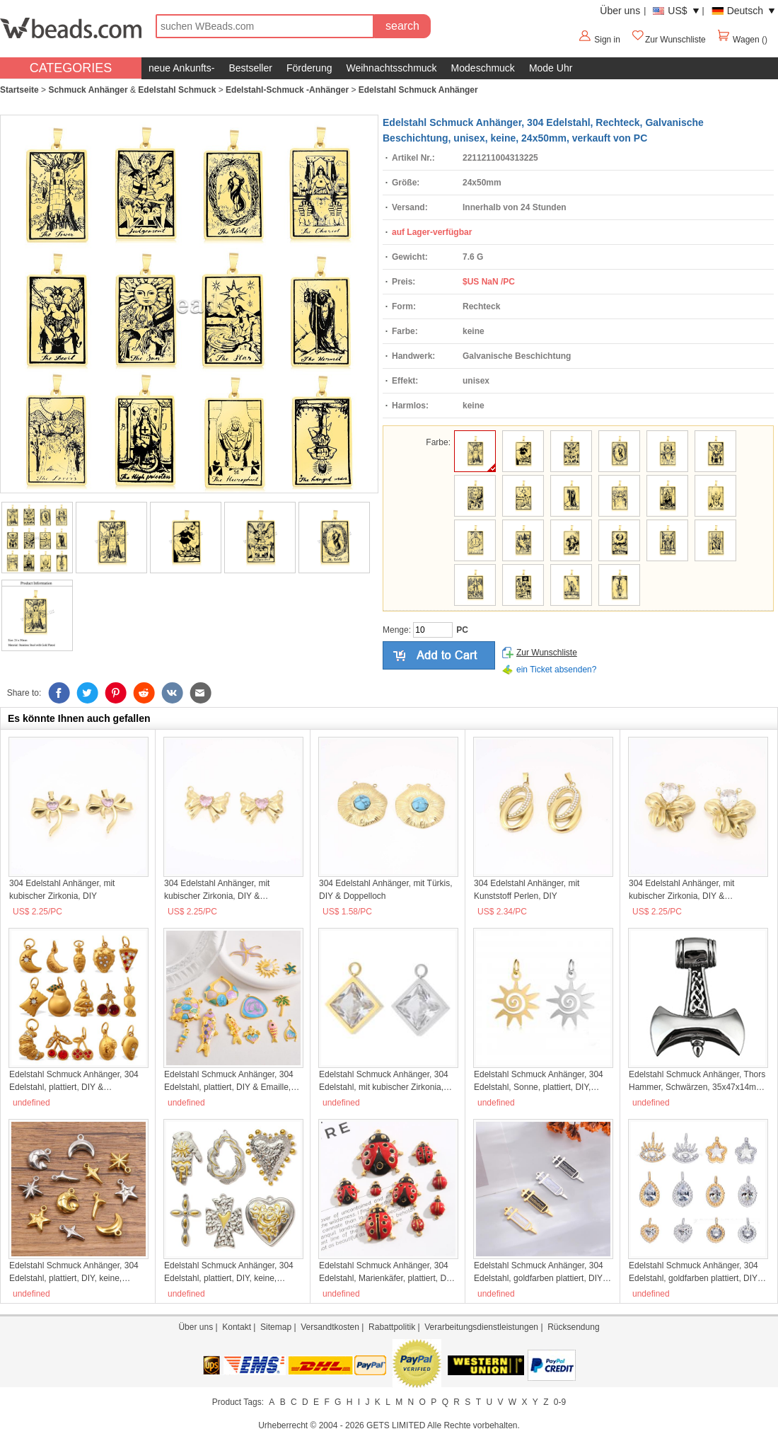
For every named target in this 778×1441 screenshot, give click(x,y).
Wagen (739, 40)
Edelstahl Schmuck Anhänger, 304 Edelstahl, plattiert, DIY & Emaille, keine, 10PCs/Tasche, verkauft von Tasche (229, 1081)
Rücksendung (573, 1327)
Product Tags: (238, 1402)
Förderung (309, 68)
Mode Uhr (550, 68)
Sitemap (275, 1327)
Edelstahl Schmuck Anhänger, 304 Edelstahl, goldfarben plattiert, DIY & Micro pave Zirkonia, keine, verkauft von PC (697, 1273)
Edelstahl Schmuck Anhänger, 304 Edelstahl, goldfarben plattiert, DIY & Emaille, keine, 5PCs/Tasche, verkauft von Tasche (542, 1273)
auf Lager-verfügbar (432, 232)
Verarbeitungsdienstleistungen (481, 1327)
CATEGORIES (71, 68)
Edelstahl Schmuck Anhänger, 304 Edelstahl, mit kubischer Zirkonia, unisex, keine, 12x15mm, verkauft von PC (383, 1081)
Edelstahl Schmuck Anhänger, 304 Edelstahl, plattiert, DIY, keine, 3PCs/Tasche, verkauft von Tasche (229, 1273)
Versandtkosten (330, 1327)
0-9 (560, 1402)
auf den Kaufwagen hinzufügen (439, 655)
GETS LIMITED (395, 1425)
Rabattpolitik (391, 1327)
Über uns (620, 10)
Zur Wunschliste (668, 40)
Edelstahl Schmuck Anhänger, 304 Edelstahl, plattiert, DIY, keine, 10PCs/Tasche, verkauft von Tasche (76, 1273)
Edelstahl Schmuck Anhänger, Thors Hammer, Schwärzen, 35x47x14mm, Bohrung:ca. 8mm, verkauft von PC (697, 1081)
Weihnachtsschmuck (391, 68)
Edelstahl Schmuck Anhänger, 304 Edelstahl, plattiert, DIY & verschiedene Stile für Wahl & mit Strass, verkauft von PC (74, 1081)
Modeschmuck (483, 68)
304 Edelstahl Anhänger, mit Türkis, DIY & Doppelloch (386, 889)
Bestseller (250, 68)
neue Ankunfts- (181, 68)
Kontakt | (241, 1327)
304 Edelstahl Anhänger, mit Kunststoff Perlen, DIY (526, 889)
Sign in (607, 40)
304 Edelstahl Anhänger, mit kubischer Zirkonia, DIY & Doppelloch (216, 890)
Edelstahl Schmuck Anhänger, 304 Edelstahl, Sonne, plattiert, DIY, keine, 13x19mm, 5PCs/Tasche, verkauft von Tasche (538, 1081)
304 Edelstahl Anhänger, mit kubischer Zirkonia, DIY (62, 889)
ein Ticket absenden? (556, 669)
